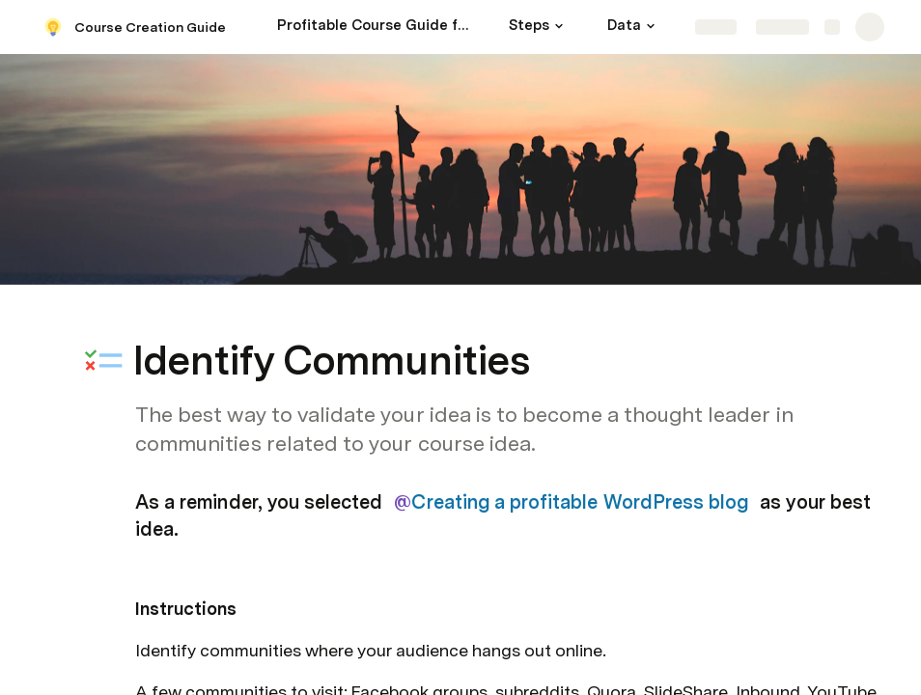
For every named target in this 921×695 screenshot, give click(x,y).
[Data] (634, 27)
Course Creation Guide (150, 27)
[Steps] (538, 27)
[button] (559, 26)
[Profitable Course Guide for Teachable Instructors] (373, 27)
